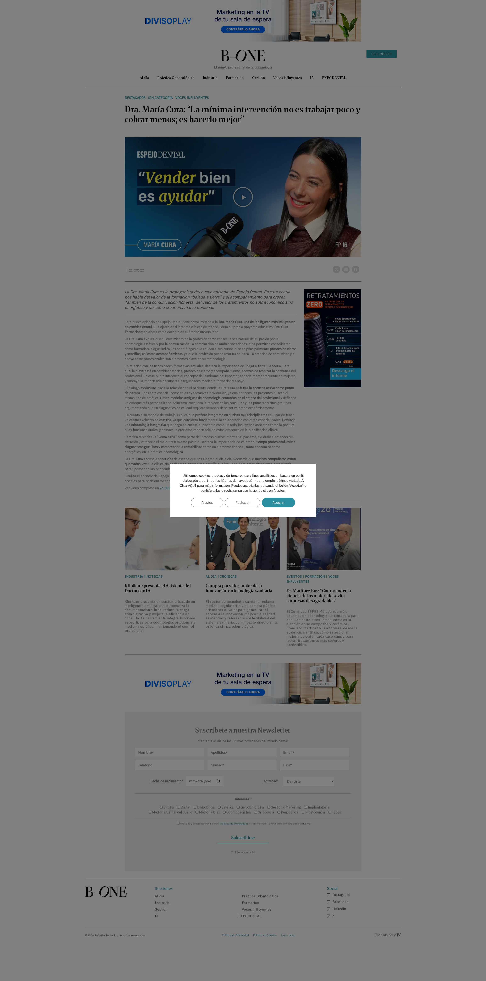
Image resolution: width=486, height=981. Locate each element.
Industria (210, 78)
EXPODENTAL (334, 78)
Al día (144, 78)
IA (312, 78)
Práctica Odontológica (176, 78)
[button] (243, 197)
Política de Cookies (265, 935)
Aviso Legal (288, 935)
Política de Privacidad (233, 823)
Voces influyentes (287, 78)
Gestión (258, 78)
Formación (235, 78)
